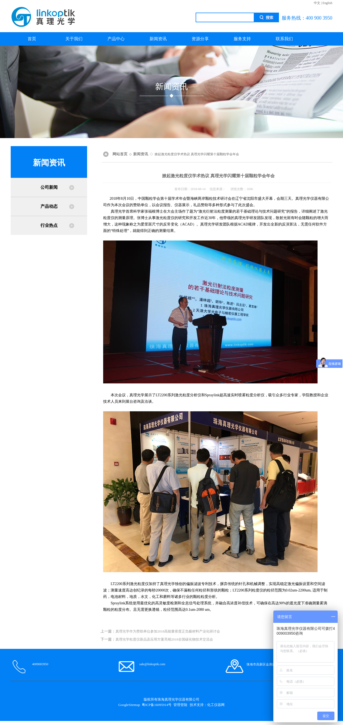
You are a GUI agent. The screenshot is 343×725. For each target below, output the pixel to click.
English (327, 3)
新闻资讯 (158, 38)
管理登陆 (180, 705)
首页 (32, 38)
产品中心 (116, 38)
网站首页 (120, 154)
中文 (317, 3)
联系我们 (284, 38)
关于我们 (74, 38)
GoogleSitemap (129, 705)
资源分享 (200, 38)
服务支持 (242, 38)
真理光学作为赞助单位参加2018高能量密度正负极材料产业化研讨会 (167, 631)
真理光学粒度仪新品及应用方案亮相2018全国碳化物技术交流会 (164, 639)
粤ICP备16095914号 (157, 705)
